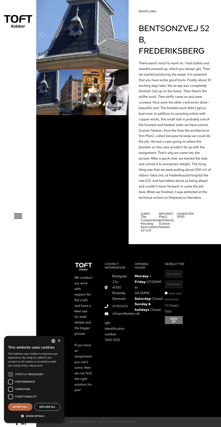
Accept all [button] (20, 407)
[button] (34, 416)
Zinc (153, 11)
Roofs (143, 11)
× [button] (58, 340)
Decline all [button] (47, 407)
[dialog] (34, 379)
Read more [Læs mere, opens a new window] (36, 365)
